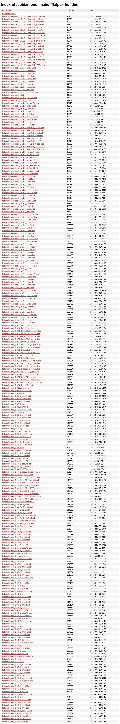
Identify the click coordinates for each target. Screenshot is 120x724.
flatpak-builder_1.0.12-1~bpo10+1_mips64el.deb (22, 377)
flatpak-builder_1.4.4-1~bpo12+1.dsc (17, 475)
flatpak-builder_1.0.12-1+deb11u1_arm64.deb (21, 334)
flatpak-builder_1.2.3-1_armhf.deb (16, 423)
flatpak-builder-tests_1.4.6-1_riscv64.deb (19, 244)
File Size (70, 11)
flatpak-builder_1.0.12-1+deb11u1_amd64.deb (21, 331)
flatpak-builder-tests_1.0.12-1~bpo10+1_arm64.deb (23, 44)
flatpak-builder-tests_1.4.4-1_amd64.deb (19, 106)
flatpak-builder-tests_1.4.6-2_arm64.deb (19, 252)
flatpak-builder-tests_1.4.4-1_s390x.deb (18, 125)
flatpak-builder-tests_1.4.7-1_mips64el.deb (20, 293)
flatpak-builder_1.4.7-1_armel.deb (16, 670)
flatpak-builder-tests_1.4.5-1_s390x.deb (18, 222)
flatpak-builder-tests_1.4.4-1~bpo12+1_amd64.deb (23, 128)
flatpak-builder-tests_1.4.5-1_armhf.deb (18, 209)
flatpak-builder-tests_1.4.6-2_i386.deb (18, 260)
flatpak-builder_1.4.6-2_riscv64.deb (17, 648)
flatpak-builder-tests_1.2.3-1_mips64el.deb (20, 92)
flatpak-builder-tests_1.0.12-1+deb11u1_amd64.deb (23, 16)
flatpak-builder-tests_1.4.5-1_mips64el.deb (20, 214)
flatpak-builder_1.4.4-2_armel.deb (16, 537)
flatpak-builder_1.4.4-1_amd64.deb (16, 450)
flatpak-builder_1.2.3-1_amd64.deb (16, 415)
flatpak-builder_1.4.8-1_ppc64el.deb (17, 713)
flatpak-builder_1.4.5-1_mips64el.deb (17, 578)
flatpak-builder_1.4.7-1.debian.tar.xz (17, 659)
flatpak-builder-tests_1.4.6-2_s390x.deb (18, 271)
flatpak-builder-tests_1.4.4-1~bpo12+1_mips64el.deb (24, 141)
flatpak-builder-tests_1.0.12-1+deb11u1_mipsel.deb (23, 33)
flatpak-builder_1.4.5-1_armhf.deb (16, 572)
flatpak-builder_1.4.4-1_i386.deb (15, 458)
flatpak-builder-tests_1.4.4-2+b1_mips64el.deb (21, 166)
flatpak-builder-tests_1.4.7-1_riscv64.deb (19, 298)
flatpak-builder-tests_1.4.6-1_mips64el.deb (20, 239)
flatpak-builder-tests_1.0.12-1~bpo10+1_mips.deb (23, 54)
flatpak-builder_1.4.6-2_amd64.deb (16, 629)
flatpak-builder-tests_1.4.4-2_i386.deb (18, 187)
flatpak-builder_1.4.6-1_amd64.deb (16, 597)
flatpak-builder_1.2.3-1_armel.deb (16, 420)
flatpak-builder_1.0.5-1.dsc (13, 393)
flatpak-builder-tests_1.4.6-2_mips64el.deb (20, 263)
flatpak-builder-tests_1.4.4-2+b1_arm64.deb (20, 155)
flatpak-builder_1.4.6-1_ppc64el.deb (17, 613)
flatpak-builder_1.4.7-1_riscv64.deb (17, 686)
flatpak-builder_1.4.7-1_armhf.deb (16, 673)
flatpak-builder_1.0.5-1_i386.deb (15, 404)
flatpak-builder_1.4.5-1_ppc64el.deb (17, 580)
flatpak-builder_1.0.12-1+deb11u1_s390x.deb (21, 353)
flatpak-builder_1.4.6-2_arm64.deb (16, 632)
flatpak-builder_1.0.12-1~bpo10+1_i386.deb (20, 372)
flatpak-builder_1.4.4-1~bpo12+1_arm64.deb (20, 480)
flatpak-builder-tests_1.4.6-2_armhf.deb (18, 258)
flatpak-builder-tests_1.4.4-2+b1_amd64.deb (20, 152)
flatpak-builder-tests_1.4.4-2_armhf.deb (18, 184)
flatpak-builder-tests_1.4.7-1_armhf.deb (18, 285)
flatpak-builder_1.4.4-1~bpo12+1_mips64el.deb (21, 491)
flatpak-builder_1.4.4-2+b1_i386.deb (17, 513)
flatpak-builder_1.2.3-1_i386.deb (15, 426)
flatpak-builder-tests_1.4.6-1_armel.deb (18, 231)
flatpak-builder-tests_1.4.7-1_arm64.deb (19, 279)
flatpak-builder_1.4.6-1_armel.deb (16, 602)
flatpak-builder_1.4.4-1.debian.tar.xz (17, 445)
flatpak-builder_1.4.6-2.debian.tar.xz (17, 621)
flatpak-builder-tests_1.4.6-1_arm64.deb (19, 228)
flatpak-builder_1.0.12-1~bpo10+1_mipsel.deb (21, 380)
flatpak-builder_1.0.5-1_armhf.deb (16, 401)
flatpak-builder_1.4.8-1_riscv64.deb (17, 716)
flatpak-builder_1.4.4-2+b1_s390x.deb (18, 523)
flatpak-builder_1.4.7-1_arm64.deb (16, 667)
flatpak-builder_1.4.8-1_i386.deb (15, 708)
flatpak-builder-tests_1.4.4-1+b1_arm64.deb (20, 103)
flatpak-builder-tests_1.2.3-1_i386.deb (18, 90)
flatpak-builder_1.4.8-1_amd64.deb (16, 700)
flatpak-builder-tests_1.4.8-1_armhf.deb (18, 309)
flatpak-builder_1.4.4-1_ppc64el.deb (17, 464)
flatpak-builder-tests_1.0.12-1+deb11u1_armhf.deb (23, 24)
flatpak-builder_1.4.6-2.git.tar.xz (15, 627)
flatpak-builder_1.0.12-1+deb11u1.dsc (18, 328)
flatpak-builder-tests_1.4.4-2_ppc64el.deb (19, 193)
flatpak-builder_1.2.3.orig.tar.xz (15, 439)
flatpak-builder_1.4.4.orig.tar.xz (15, 556)
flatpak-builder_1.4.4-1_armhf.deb (16, 456)
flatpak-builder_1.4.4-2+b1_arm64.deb (18, 505)
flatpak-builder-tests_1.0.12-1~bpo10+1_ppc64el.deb (24, 63)
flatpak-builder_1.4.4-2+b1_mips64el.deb (19, 515)
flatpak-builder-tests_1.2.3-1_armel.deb (18, 84)
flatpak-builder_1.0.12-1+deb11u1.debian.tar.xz (21, 326)
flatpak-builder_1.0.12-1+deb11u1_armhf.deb (21, 339)
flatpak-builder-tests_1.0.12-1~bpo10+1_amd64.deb (23, 41)
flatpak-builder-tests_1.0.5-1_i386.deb (18, 76)
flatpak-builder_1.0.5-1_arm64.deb (16, 399)
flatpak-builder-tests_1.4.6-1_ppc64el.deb (19, 241)
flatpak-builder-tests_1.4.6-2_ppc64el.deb (19, 266)
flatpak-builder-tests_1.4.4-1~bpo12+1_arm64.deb (23, 130)
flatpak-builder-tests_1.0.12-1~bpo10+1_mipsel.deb (23, 60)
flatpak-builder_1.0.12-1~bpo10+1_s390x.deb (21, 385)
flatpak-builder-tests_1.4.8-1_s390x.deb (18, 323)
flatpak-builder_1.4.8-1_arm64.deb (16, 702)
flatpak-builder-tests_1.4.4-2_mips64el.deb (20, 190)
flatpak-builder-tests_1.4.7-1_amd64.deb (19, 277)
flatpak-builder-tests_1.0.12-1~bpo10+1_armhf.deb (23, 49)
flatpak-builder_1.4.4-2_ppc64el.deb (17, 548)
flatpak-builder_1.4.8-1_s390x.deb (16, 719)
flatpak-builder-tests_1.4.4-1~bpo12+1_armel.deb (22, 133)
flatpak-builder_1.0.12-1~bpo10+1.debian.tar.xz (21, 355)
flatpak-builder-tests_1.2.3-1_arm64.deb (19, 81)
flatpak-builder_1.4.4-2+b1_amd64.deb (18, 502)
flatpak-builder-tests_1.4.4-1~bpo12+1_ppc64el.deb (23, 147)
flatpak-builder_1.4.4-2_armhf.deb (16, 540)
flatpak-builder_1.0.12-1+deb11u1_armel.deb (21, 336)
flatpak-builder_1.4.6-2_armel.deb (16, 635)
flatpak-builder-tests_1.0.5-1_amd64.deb (19, 68)
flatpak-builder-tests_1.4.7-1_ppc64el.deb (19, 296)
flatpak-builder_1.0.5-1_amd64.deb (16, 396)
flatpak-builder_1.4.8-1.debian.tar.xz (17, 694)
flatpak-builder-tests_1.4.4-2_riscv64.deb (19, 195)
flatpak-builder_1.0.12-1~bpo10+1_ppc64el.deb (22, 382)
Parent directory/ (9, 14)
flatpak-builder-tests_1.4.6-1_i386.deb (18, 236)
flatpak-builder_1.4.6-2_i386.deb (15, 640)
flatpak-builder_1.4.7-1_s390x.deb (16, 689)
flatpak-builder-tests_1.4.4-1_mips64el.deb (20, 117)
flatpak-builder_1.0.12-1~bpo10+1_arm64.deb (21, 364)
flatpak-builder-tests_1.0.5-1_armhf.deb (18, 73)
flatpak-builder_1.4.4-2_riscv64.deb (17, 551)
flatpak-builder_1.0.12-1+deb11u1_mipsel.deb (21, 347)
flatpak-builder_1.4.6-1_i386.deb (15, 608)
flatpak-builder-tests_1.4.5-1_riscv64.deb (19, 220)
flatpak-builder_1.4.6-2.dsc (13, 624)
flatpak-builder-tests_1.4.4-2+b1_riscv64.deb (20, 171)
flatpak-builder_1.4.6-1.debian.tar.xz (17, 591)
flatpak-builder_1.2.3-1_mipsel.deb (16, 431)
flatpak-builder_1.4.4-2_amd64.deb (16, 532)
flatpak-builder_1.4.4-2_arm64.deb (16, 534)
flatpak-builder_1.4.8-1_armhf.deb (16, 705)
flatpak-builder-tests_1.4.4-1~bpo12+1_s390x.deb (23, 149)
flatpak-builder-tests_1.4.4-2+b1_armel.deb (20, 157)
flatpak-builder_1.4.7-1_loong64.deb (17, 678)
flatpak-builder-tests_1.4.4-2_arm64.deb (19, 179)
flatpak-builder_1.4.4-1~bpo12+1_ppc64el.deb (21, 496)
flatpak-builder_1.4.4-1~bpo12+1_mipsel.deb (20, 494)
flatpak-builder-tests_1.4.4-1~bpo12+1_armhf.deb (22, 136)
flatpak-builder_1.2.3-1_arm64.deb (16, 418)
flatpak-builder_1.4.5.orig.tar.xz (15, 589)
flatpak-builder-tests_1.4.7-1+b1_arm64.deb (20, 274)
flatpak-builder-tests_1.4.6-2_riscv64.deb (19, 269)
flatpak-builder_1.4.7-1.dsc (13, 662)
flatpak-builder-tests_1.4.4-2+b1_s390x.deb (20, 174)
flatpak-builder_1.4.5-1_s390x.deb (16, 586)
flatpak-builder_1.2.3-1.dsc (13, 412)
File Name (6, 11)
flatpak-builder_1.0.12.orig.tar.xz (15, 388)
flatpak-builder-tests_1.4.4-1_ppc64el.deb (19, 119)
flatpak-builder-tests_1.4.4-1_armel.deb (18, 109)
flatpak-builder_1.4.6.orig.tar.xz (15, 654)
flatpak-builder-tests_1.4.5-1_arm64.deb (19, 204)
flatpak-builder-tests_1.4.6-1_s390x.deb (18, 247)
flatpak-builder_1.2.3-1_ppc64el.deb (17, 434)
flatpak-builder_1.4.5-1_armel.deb (16, 570)
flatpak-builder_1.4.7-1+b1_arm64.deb (18, 656)
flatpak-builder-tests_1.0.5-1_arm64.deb (19, 71)
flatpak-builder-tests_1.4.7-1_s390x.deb (18, 301)
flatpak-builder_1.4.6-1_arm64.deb (16, 599)
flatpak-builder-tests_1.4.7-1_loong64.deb (19, 290)
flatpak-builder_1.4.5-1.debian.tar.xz (17, 559)
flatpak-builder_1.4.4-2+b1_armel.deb (17, 507)
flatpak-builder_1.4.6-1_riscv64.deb (17, 616)
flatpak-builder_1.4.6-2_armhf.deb (16, 637)
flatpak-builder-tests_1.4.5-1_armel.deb (18, 206)
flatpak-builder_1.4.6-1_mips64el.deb (17, 610)
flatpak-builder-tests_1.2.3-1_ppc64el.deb (19, 98)
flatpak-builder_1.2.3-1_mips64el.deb (17, 429)
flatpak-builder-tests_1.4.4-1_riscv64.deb (19, 122)
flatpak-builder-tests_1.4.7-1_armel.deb (18, 282)
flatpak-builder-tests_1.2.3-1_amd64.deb (19, 79)
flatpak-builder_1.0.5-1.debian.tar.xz (17, 391)
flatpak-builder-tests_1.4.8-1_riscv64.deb (19, 320)
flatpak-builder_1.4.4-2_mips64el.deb (17, 545)
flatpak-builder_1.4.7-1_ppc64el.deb (17, 683)
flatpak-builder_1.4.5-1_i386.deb (15, 575)
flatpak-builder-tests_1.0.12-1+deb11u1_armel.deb (23, 22)
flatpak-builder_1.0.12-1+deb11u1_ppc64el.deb (22, 350)
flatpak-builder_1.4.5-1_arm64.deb (16, 567)
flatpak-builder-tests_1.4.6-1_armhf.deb (18, 233)
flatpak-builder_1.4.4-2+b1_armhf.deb (18, 510)
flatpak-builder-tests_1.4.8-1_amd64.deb (19, 304)
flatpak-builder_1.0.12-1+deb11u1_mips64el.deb (22, 345)
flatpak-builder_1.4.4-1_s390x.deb (16, 469)
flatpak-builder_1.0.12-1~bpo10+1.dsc (18, 358)
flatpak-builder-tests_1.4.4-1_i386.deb (18, 114)
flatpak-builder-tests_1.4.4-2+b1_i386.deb (19, 163)
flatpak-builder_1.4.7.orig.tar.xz (15, 692)
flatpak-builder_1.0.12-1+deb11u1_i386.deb (20, 342)
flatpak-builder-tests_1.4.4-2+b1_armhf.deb (20, 160)
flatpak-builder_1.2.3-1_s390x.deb (16, 437)
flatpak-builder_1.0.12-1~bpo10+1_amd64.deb (21, 361)
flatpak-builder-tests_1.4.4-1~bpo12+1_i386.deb (22, 138)
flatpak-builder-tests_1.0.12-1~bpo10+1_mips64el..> (24, 57)
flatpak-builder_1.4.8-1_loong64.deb (17, 711)
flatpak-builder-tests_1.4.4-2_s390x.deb (18, 198)
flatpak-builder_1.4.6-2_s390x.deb (16, 651)
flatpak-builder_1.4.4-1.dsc (13, 448)
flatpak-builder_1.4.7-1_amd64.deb (16, 665)
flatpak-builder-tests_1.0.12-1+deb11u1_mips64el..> (24, 30)
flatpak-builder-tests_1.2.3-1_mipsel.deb (19, 95)
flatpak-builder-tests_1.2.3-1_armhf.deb (18, 87)
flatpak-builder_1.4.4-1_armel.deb (16, 453)
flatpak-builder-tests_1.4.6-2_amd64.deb (19, 250)
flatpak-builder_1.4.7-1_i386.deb (15, 675)
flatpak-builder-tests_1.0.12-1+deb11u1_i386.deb (22, 27)
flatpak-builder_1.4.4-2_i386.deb (15, 542)
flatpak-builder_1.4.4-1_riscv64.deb (17, 467)
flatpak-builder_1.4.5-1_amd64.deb (16, 564)
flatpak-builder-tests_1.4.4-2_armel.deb (18, 182)
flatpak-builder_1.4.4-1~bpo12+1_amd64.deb (21, 477)
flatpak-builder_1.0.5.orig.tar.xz (15, 407)
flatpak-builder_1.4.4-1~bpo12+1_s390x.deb (20, 499)
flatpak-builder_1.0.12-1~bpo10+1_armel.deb (21, 366)
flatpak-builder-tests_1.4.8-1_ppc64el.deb (19, 317)
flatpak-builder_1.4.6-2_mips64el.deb (17, 643)
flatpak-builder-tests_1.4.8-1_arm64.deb (19, 307)
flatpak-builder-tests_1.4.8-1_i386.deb (18, 312)
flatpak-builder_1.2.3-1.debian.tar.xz (17, 410)
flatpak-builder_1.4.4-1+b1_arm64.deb (18, 442)
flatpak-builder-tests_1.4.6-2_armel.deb (18, 255)
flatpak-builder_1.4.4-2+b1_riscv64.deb (18, 521)
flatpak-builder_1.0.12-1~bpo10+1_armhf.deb (21, 369)
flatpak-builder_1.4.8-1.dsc (13, 697)
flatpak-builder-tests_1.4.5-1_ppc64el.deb (19, 217)
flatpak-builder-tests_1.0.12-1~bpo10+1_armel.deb (23, 46)
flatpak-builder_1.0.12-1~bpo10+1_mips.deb (20, 374)
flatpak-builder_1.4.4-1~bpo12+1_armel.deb (20, 483)
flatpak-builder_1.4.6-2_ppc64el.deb (17, 645)
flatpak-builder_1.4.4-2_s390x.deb (16, 553)
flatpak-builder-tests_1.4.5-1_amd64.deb (19, 201)
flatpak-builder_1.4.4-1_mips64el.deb (17, 461)
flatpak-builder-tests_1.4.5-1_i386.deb (18, 212)
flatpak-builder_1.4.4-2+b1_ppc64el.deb (18, 518)
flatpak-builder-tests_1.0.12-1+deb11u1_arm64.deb (23, 19)
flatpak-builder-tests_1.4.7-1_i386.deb (18, 288)
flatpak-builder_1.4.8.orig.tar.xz (15, 721)
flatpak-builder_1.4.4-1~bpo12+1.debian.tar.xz (21, 472)
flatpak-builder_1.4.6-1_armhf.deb (16, 605)
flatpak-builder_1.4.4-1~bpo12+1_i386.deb (20, 488)
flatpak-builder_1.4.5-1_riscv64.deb (17, 583)
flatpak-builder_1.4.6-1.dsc (13, 594)
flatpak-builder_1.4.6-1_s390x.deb (16, 618)
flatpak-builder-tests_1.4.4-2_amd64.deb (19, 176)
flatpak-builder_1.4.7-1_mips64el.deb (17, 681)
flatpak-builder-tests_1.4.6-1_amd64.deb (19, 225)
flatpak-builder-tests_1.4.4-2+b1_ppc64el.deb (21, 168)
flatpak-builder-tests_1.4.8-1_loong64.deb (19, 315)
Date (92, 11)
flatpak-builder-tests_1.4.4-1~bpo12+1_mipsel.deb (23, 144)
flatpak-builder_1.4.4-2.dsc (13, 529)
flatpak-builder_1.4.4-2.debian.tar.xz (17, 526)
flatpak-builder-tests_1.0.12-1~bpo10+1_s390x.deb (23, 65)
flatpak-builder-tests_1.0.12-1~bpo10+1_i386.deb (22, 52)
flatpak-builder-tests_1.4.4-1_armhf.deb (18, 111)
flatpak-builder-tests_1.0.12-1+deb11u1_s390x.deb (23, 38)
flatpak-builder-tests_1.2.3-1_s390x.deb (18, 101)
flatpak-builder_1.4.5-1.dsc (13, 562)
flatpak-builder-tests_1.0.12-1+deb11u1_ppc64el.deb (24, 35)
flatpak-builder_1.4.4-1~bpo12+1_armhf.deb (20, 485)
